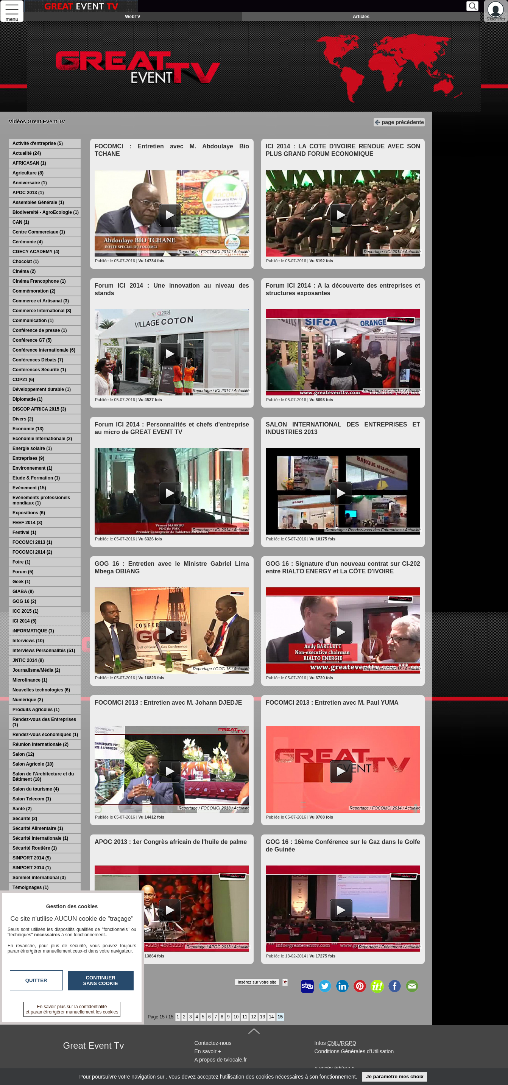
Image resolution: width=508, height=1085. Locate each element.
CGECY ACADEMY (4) (35, 251)
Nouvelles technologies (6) (41, 690)
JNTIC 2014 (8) (28, 660)
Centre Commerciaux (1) (38, 232)
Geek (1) (21, 581)
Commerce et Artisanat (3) (40, 301)
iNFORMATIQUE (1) (33, 631)
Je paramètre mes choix (395, 1076)
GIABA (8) (23, 591)
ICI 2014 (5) (24, 621)
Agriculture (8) (28, 173)
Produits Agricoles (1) (35, 709)
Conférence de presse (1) (39, 330)
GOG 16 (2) (24, 601)
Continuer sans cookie (100, 980)
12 (253, 1017)
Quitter (36, 980)
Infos (335, 1043)
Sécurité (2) (24, 818)
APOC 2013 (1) (28, 192)
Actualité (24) (26, 153)
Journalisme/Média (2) (36, 670)
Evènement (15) (29, 487)
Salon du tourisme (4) (35, 789)
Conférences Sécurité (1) (39, 369)
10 (236, 1017)
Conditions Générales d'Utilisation (354, 1051)
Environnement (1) (32, 468)
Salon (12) (23, 754)
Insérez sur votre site (257, 982)
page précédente (399, 121)
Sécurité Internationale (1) (40, 838)
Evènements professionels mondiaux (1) (41, 500)
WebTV (132, 16)
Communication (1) (33, 320)
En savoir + (208, 1051)
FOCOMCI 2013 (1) (32, 542)
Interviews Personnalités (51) (43, 650)
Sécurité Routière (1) (34, 848)
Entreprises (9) (28, 458)
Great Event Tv (93, 1045)
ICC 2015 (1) (25, 611)
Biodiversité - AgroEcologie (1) (45, 212)
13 (262, 1017)
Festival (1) (24, 532)
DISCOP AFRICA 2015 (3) (39, 409)
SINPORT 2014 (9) (31, 858)
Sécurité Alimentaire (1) (37, 828)
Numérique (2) (27, 699)
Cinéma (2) (24, 271)
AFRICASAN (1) (29, 163)
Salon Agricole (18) (32, 764)
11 (244, 1017)
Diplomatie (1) (27, 399)
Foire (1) (21, 562)
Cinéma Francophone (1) (39, 281)
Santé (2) (22, 808)
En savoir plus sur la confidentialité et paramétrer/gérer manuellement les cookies (72, 1009)
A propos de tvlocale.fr (221, 1060)
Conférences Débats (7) (37, 360)
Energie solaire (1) (32, 448)
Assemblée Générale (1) (38, 202)
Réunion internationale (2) (40, 744)
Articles (361, 16)
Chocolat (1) (25, 261)
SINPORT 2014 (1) (31, 867)
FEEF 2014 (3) (27, 522)
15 (280, 1017)
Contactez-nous (213, 1043)
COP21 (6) (23, 379)
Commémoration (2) (33, 291)
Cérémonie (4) (27, 241)
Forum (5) (22, 571)
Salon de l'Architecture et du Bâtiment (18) (43, 776)
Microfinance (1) (29, 680)
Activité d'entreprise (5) (37, 143)
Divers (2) (22, 419)
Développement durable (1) (41, 389)
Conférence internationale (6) (43, 350)
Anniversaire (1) (29, 182)
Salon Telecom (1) (31, 799)
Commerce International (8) (41, 310)
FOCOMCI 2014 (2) (32, 552)
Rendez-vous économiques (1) (45, 734)
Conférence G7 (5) (31, 340)
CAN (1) (20, 222)
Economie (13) (28, 428)
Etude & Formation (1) (36, 478)
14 (271, 1017)
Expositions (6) (28, 512)
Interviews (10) (28, 640)
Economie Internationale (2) (42, 438)
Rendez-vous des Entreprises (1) (44, 722)
